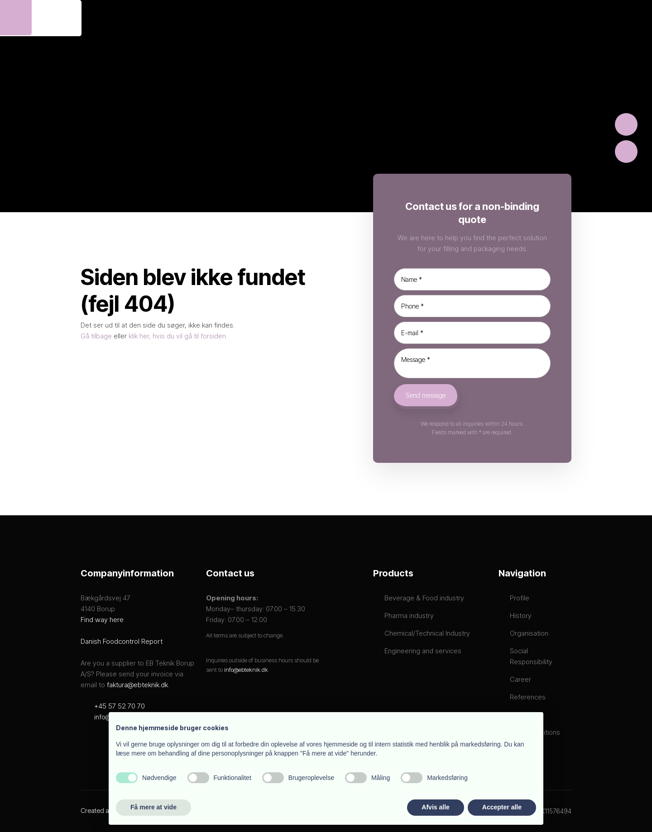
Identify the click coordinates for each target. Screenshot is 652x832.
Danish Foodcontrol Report (122, 641)
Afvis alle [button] (435, 807)
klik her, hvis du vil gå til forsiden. (178, 336)
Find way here (102, 619)
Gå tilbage (96, 336)
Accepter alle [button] (502, 807)
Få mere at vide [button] (153, 807)
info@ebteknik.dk (246, 669)
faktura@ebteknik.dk (137, 684)
